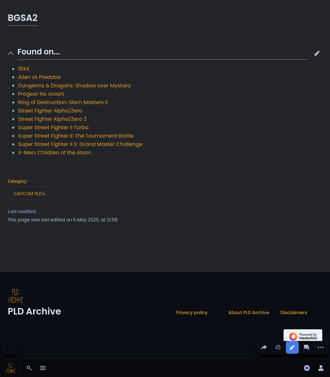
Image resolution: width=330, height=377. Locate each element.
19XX (23, 68)
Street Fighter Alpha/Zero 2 (52, 119)
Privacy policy (192, 312)
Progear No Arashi (41, 94)
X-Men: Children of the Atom (54, 152)
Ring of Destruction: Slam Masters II (63, 102)
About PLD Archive (248, 312)
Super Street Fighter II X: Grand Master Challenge (80, 144)
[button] (317, 53)
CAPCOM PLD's (29, 193)
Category (17, 181)
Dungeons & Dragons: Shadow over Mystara (74, 85)
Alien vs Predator (39, 77)
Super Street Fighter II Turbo (53, 127)
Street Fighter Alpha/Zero (50, 110)
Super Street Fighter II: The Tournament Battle (75, 136)
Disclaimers (293, 312)
